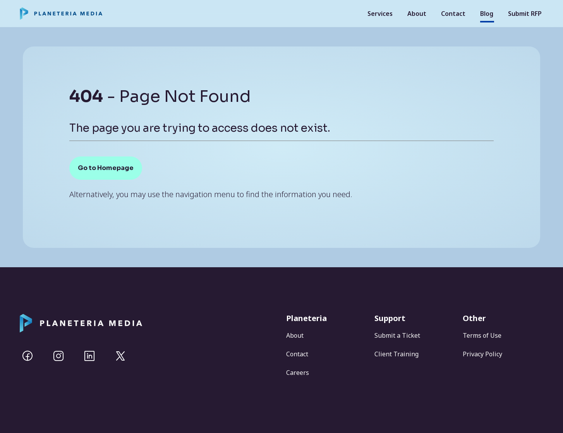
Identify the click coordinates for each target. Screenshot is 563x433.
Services (380, 13)
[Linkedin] (89, 356)
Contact (453, 13)
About (416, 13)
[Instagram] (58, 356)
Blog (486, 13)
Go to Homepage (106, 168)
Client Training (396, 354)
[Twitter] (120, 356)
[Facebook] (27, 356)
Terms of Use (482, 335)
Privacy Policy (482, 354)
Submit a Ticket (397, 335)
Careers (297, 372)
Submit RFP (525, 13)
